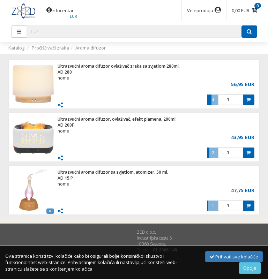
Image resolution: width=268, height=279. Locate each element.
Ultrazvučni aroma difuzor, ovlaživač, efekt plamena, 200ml (117, 119)
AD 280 (65, 72)
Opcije (249, 268)
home (63, 78)
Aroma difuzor (90, 48)
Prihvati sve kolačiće (234, 257)
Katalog (16, 48)
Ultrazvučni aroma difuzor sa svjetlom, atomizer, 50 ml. (113, 172)
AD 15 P (65, 178)
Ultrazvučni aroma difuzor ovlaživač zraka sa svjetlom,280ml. (119, 66)
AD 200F (66, 125)
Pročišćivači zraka (50, 48)
